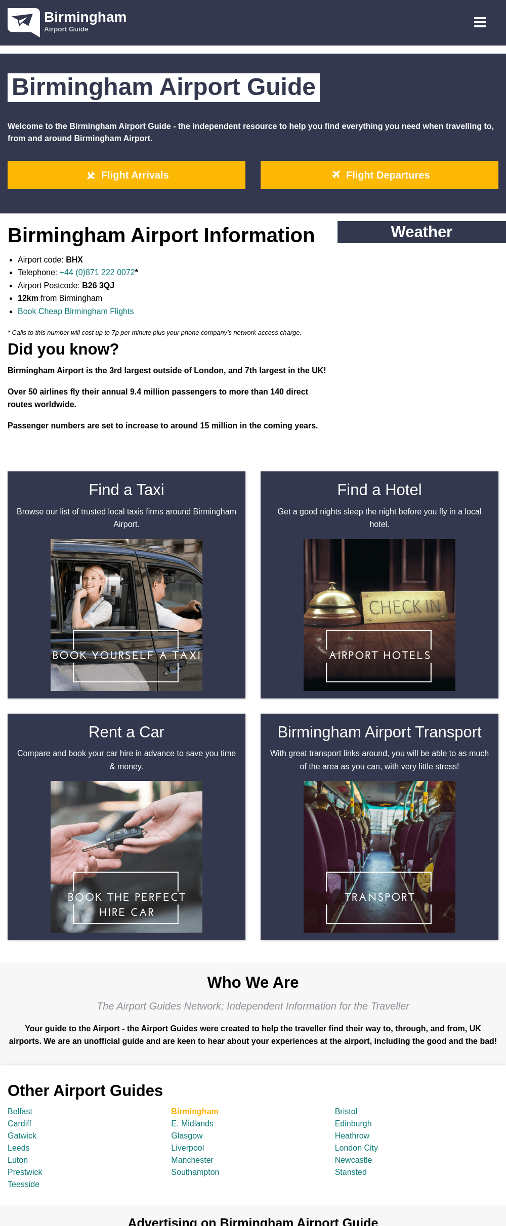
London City (356, 1148)
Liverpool (187, 1148)
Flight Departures (379, 175)
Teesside (23, 1184)
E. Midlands (192, 1123)
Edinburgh (353, 1123)
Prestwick (25, 1172)
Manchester (192, 1160)
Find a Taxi (126, 490)
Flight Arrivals (126, 175)
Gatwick (22, 1135)
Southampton (195, 1172)
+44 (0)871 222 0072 (97, 272)
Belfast (20, 1111)
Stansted (351, 1172)
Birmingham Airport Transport (379, 732)
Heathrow (352, 1135)
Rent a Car (126, 732)
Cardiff (19, 1123)
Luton (18, 1160)
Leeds (19, 1148)
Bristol (346, 1111)
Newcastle (353, 1160)
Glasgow (186, 1135)
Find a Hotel (379, 490)
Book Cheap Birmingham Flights (76, 311)
